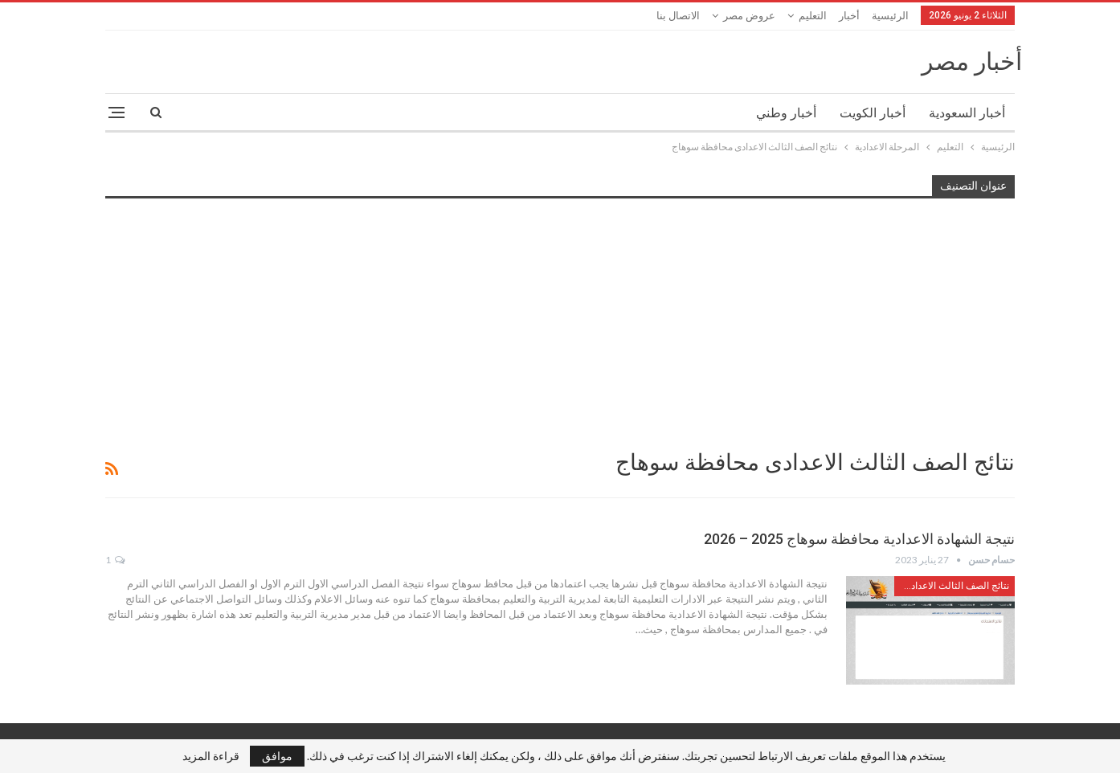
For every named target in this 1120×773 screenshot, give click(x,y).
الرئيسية (890, 16)
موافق (277, 756)
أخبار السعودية (967, 113)
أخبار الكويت (872, 113)
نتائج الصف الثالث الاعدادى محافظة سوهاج (951, 585)
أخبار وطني (786, 113)
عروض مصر (749, 16)
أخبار (849, 16)
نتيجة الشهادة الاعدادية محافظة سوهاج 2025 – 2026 (859, 538)
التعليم (813, 16)
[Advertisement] (560, 322)
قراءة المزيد (210, 756)
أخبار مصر (972, 61)
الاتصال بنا (678, 16)
